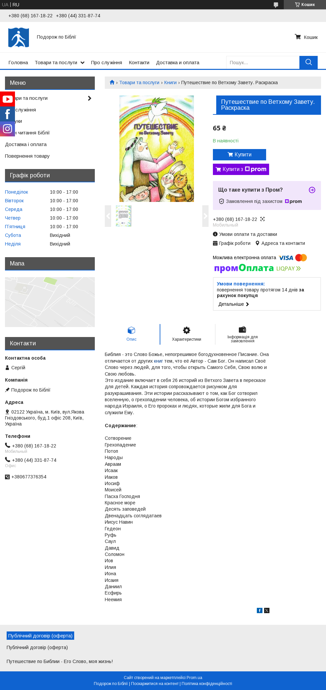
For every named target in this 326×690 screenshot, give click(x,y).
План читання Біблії (27, 132)
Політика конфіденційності (207, 683)
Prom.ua (194, 677)
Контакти (139, 62)
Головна (18, 62)
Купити (243, 154)
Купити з (244, 169)
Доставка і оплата (26, 144)
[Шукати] (308, 62)
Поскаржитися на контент (155, 683)
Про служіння (106, 62)
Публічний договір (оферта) (37, 647)
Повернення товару (27, 156)
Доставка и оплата (177, 62)
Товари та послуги (56, 62)
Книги (170, 82)
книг (158, 361)
